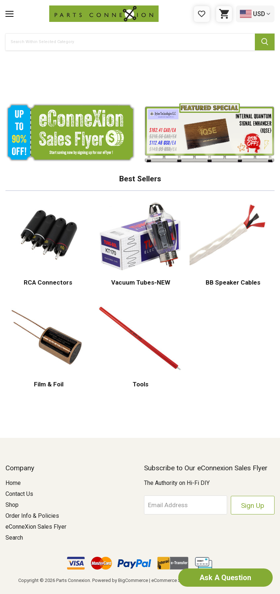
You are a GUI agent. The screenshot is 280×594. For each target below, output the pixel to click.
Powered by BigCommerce (120, 580)
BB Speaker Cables (232, 282)
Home (13, 482)
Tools (139, 384)
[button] (140, 80)
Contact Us (19, 493)
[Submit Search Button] (265, 42)
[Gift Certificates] (202, 14)
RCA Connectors (48, 282)
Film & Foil (47, 384)
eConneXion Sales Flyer (35, 526)
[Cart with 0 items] (224, 14)
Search (14, 537)
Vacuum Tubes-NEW (140, 282)
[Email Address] (186, 504)
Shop (12, 504)
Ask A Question (225, 577)
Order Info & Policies (32, 515)
